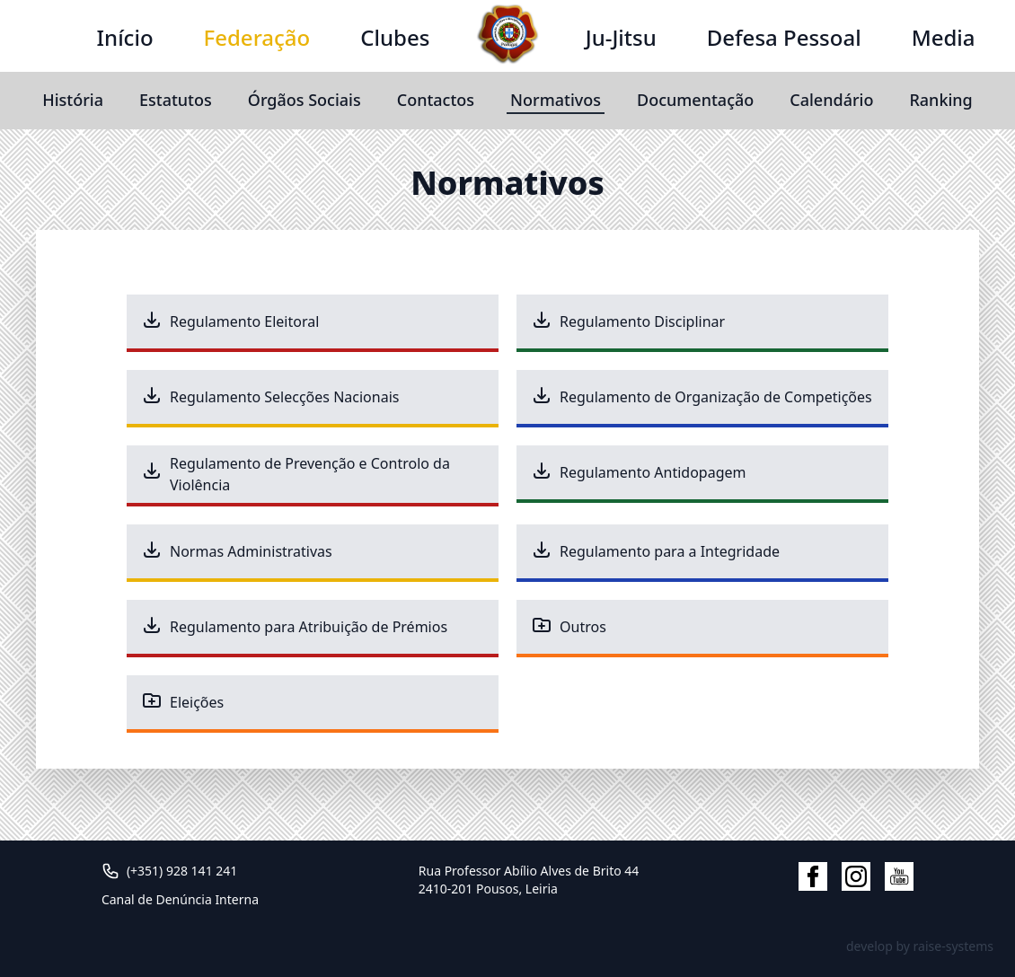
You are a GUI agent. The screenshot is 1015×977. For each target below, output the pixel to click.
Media (943, 37)
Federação (257, 37)
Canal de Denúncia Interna (180, 899)
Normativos (555, 99)
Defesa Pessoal (784, 37)
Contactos (435, 99)
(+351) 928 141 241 (182, 870)
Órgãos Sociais (304, 99)
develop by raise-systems (919, 946)
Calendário (831, 99)
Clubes (394, 37)
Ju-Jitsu (621, 37)
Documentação (695, 99)
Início (125, 37)
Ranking (940, 99)
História (72, 99)
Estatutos (175, 99)
